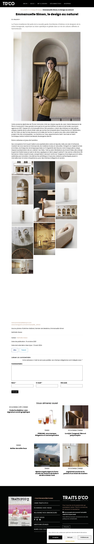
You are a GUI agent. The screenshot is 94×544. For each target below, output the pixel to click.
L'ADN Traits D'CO (41, 503)
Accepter (55, 537)
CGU (44, 529)
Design (39, 10)
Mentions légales (70, 541)
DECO (33, 3)
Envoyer (14, 392)
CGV (40, 529)
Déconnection (56, 3)
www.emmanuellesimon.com (21, 323)
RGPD (36, 529)
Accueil (23, 10)
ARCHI (26, 3)
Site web (64, 383)
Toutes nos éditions (43, 498)
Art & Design (42, 3)
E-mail (39, 383)
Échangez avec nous (43, 508)
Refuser (70, 537)
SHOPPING (67, 3)
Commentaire (16, 364)
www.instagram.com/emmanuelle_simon (25, 325)
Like (14, 350)
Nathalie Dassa (22, 338)
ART (20, 407)
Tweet (23, 350)
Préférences (85, 537)
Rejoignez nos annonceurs (45, 513)
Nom (13, 383)
